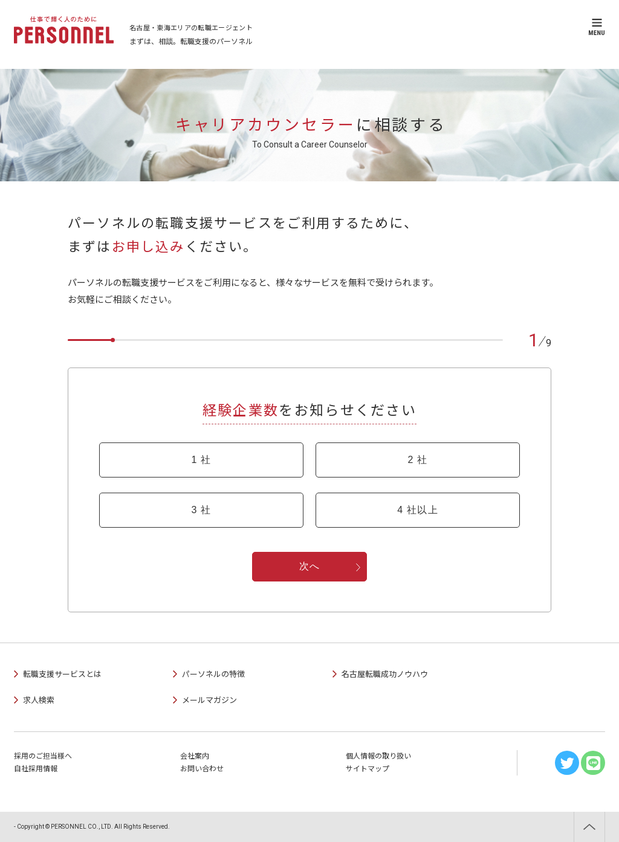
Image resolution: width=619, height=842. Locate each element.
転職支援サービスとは (62, 674)
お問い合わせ (202, 769)
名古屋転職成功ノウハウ (385, 674)
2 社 (417, 460)
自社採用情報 (35, 769)
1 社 (201, 460)
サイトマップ (367, 769)
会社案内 (194, 756)
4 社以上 (417, 510)
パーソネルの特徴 (213, 674)
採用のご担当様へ (43, 756)
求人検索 (38, 700)
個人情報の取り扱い (378, 756)
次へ (309, 566)
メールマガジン (209, 700)
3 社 (201, 510)
